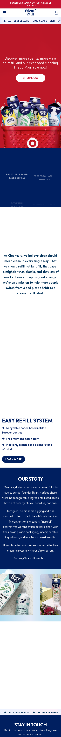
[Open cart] (56, 12)
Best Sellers (21, 20)
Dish (52, 20)
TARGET (47, 2)
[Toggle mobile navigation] (4, 12)
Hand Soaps (39, 20)
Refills (7, 20)
